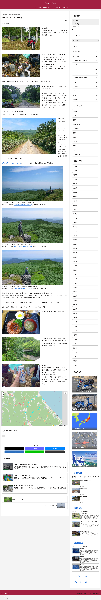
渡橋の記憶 (78, 508)
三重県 (75, 266)
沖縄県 (75, 365)
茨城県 (75, 197)
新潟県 (75, 227)
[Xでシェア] (7, 448)
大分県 (75, 352)
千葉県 (75, 214)
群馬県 (75, 205)
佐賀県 (75, 339)
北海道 (10, 14)
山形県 (75, 188)
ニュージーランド (78, 154)
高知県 (75, 331)
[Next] (4, 597)
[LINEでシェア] (51, 448)
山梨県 (75, 244)
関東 (74, 120)
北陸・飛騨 (76, 124)
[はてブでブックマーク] (40, 448)
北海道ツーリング (16, 14)
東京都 (75, 218)
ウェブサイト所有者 (80, 576)
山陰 (74, 137)
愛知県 (75, 261)
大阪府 (75, 279)
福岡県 (75, 335)
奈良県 (75, 287)
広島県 (75, 309)
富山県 (75, 231)
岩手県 (75, 175)
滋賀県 (75, 270)
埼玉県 (75, 209)
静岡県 (75, 257)
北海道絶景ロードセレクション (11, 163)
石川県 (75, 235)
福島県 (75, 192)
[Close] (7, 598)
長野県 (75, 248)
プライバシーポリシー (81, 582)
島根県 (75, 300)
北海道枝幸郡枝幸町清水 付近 (23, 205)
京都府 (75, 274)
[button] (3, 393)
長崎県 (75, 343)
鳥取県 (75, 296)
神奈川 (75, 222)
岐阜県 (75, 253)
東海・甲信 (76, 128)
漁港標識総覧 (78, 543)
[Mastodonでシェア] (18, 448)
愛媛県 (75, 326)
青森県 (75, 171)
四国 (74, 146)
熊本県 (75, 348)
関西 (74, 133)
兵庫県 (75, 283)
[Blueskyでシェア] (29, 448)
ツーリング (4, 14)
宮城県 (75, 179)
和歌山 (75, 292)
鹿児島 (75, 361)
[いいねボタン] (3, 436)
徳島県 (75, 318)
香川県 (75, 322)
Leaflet (54, 425)
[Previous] (1, 597)
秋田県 (75, 184)
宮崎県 (75, 356)
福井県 (75, 240)
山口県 (75, 313)
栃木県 (75, 201)
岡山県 (75, 305)
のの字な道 (78, 473)
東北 (74, 115)
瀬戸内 (75, 141)
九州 (74, 150)
